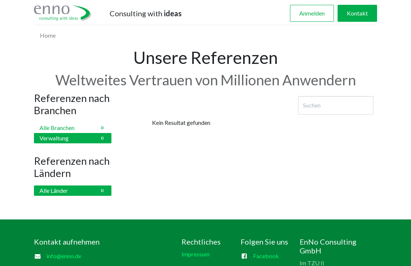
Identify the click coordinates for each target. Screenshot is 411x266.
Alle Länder (72, 190)
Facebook (266, 255)
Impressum (196, 254)
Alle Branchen (72, 127)
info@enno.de (63, 255)
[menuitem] (48, 35)
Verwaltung (72, 138)
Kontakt (357, 13)
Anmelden (312, 13)
